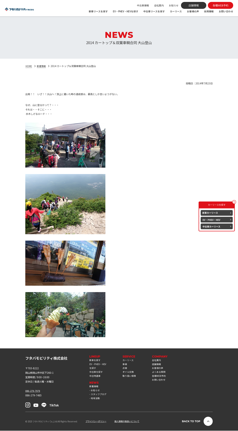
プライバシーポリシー (96, 421)
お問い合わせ (226, 11)
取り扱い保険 (131, 378)
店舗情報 (159, 365)
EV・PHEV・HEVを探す (125, 11)
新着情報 (42, 66)
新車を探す (95, 360)
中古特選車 (95, 378)
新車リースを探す (98, 11)
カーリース (176, 11)
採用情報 (209, 11)
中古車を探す (96, 374)
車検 (126, 365)
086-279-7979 (33, 391)
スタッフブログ (99, 398)
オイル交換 (130, 374)
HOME (29, 66)
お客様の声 (193, 11)
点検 (126, 369)
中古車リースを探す (154, 11)
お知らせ (173, 5)
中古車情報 (143, 5)
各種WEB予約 (162, 378)
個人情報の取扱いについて (126, 421)
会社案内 (159, 5)
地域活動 (95, 402)
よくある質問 (162, 374)
